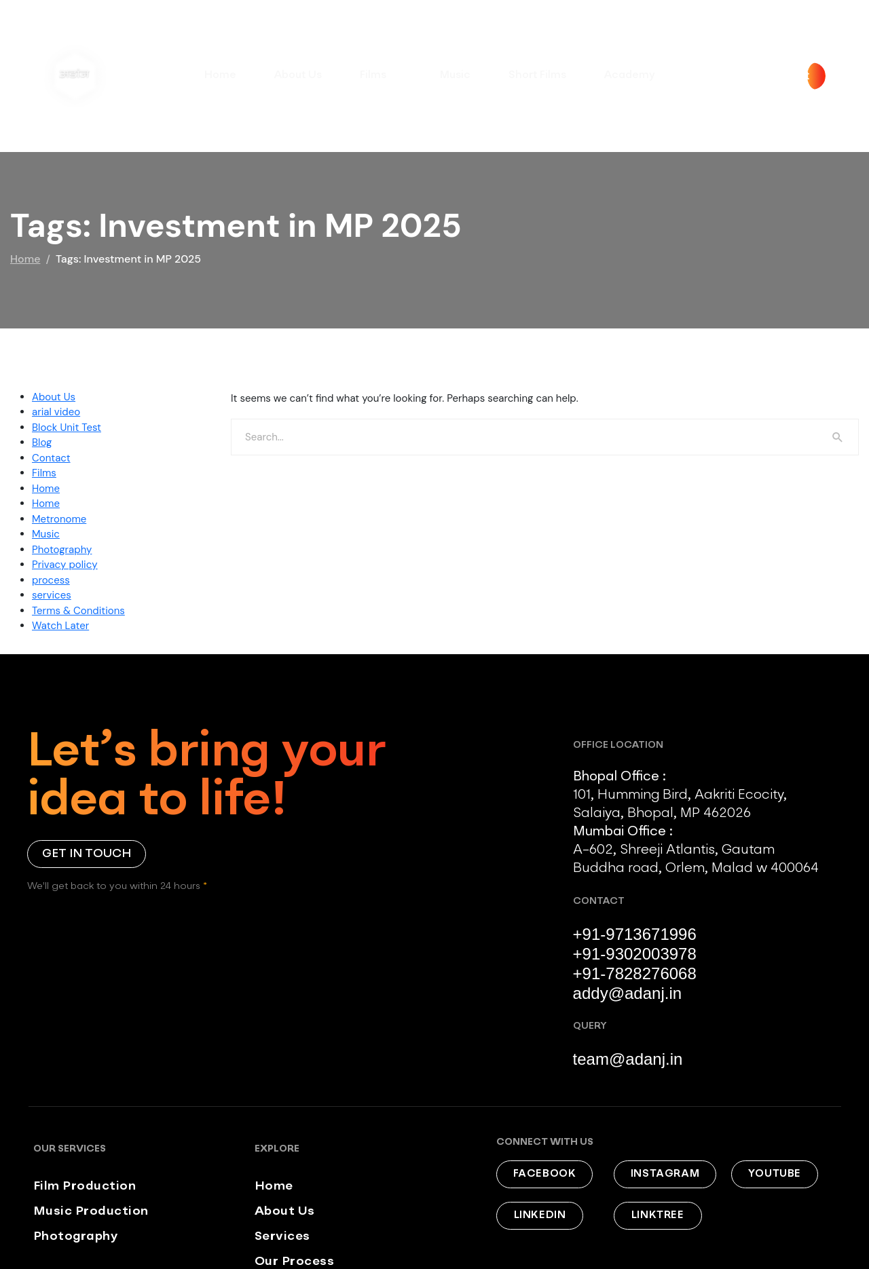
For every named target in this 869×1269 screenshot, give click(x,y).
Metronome (59, 519)
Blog (42, 442)
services (51, 595)
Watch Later (60, 625)
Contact (51, 458)
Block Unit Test (66, 427)
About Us (299, 75)
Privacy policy (65, 564)
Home (222, 75)
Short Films (536, 75)
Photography (62, 549)
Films (381, 78)
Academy (626, 75)
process (51, 580)
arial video (56, 412)
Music (455, 75)
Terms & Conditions (78, 611)
